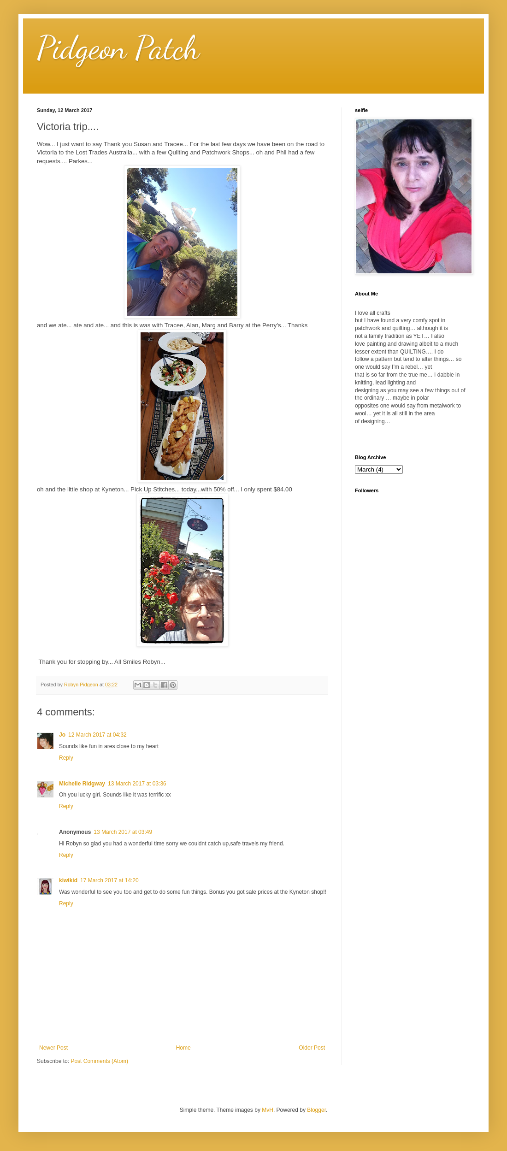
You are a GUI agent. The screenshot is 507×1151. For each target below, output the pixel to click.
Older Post (312, 1048)
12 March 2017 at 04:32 (97, 735)
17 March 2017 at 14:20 (109, 880)
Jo (62, 735)
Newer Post (53, 1048)
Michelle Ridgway (82, 783)
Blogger (316, 1110)
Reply (66, 758)
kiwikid (68, 880)
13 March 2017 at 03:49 (123, 832)
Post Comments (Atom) (99, 1061)
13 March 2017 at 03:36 (137, 783)
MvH (267, 1110)
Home (183, 1048)
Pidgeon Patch (118, 48)
